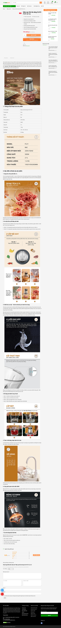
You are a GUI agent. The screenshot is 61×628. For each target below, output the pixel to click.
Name (4, 587)
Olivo (24, 43)
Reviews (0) (12, 57)
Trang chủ (18, 6)
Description (6, 57)
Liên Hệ (42, 6)
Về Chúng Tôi (23, 6)
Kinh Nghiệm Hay (37, 6)
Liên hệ (23, 612)
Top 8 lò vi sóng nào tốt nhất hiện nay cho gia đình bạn (53, 54)
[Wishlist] (48, 2)
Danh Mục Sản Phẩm (7, 6)
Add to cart (33, 35)
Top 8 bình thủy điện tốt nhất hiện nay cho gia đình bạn (53, 72)
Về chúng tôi (24, 607)
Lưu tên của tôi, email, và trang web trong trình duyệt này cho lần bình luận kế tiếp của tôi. (19, 595)
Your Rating (5, 568)
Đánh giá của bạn (6, 571)
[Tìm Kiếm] (41, 3)
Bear (49, 40)
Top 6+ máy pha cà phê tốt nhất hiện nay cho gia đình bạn (53, 47)
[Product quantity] (24, 35)
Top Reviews (29, 6)
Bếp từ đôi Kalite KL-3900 (52, 31)
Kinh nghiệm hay (24, 610)
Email (4, 591)
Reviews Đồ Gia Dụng (51, 50)
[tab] (6, 58)
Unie (49, 16)
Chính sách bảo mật (25, 613)
